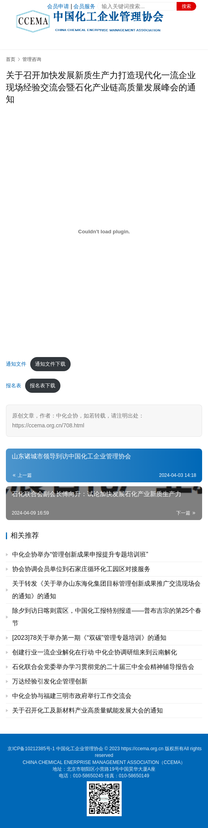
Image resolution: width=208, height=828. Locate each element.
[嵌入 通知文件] (104, 231)
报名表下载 (42, 385)
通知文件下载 (50, 364)
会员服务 (84, 6)
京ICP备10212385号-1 (31, 748)
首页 (10, 59)
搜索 (186, 6)
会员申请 (58, 6)
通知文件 (16, 364)
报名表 (13, 385)
